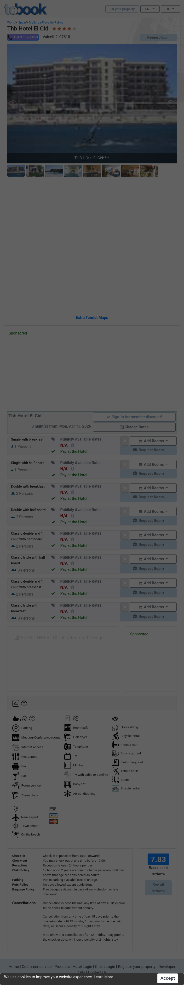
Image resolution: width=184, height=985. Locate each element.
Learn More (103, 977)
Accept (167, 978)
